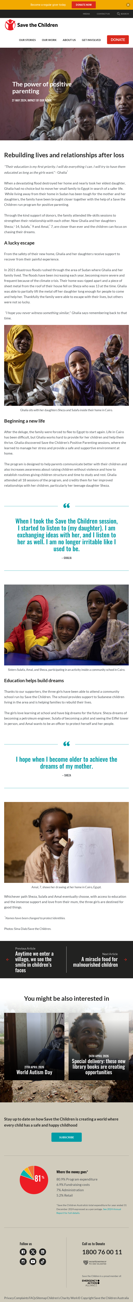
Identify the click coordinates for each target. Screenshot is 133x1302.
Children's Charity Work (62, 1298)
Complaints (21, 1298)
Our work (49, 39)
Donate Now (84, 4)
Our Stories (27, 39)
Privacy (9, 1298)
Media (86, 13)
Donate (118, 40)
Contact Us (103, 13)
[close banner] (128, 5)
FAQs (32, 1298)
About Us (69, 39)
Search (123, 14)
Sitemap (41, 1298)
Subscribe (66, 1137)
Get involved (91, 39)
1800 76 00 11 (102, 1252)
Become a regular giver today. (48, 4)
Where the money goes (71, 1171)
